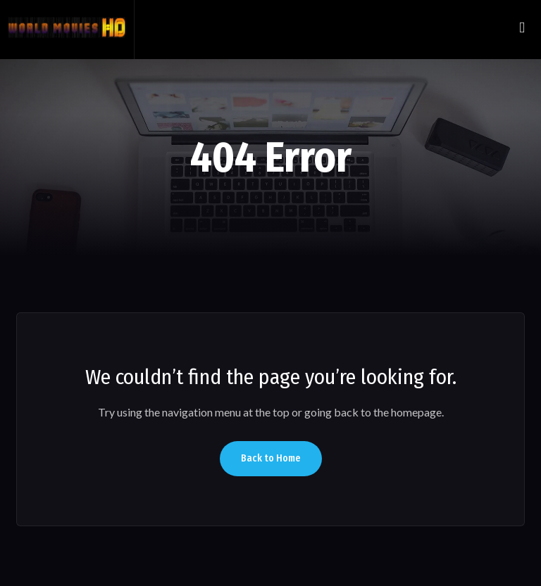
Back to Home (271, 458)
